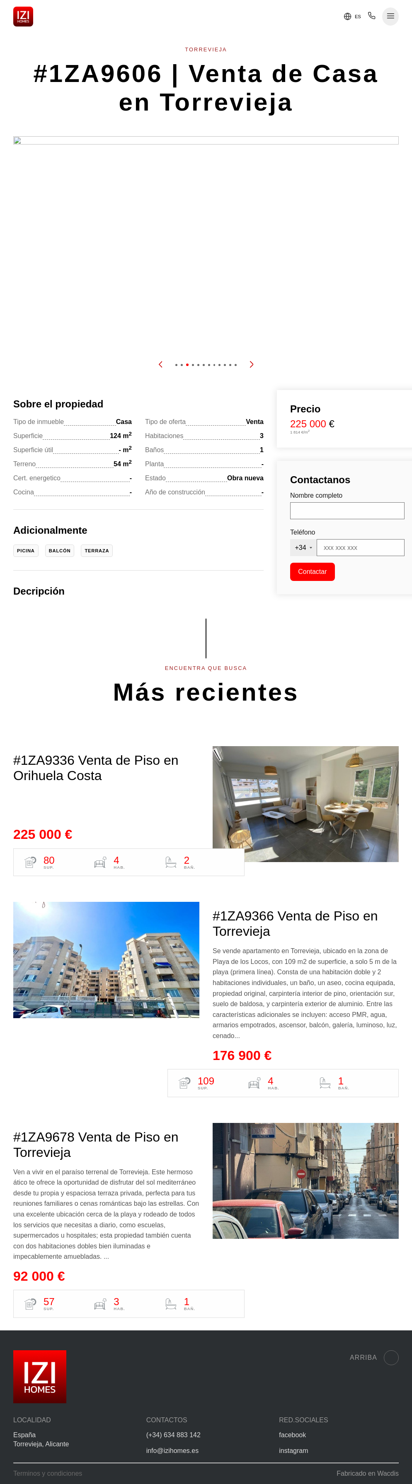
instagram (293, 1450)
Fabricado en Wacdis (368, 1473)
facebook (292, 1434)
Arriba (374, 1357)
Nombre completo (316, 495)
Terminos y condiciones (47, 1473)
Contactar (312, 571)
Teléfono (302, 532)
